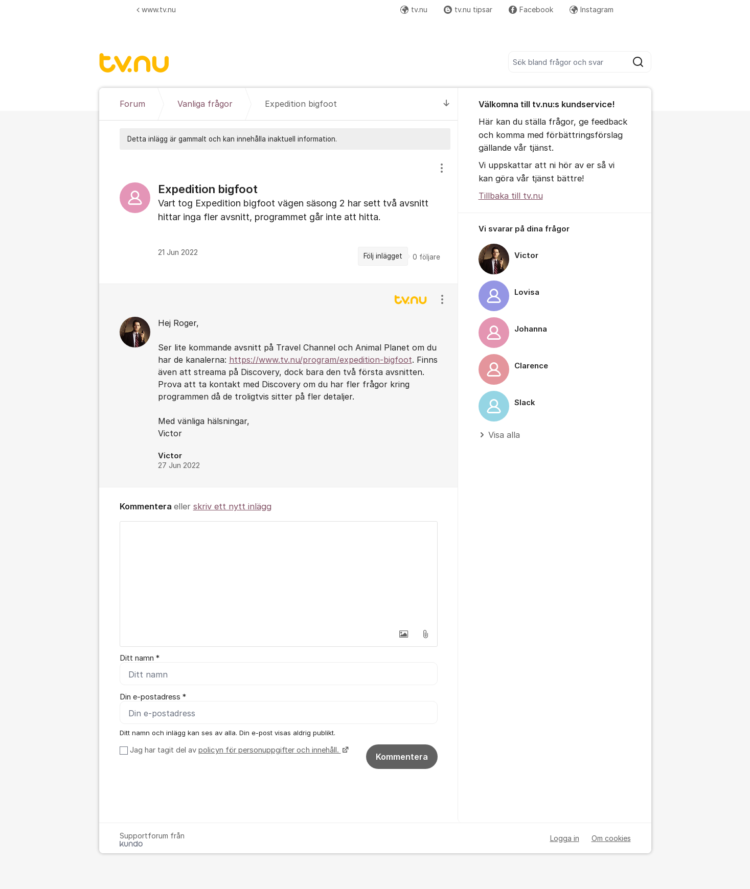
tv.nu (413, 9)
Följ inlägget (382, 256)
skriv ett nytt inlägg (232, 506)
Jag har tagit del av (238, 750)
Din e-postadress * (153, 696)
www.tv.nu (156, 9)
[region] (278, 216)
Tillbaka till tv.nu (511, 196)
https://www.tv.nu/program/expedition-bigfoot (320, 360)
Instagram (591, 9)
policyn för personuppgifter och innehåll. (269, 750)
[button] (404, 634)
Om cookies (611, 838)
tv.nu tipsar (468, 9)
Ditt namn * (140, 658)
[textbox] (278, 573)
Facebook (531, 9)
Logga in (564, 838)
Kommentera (402, 757)
